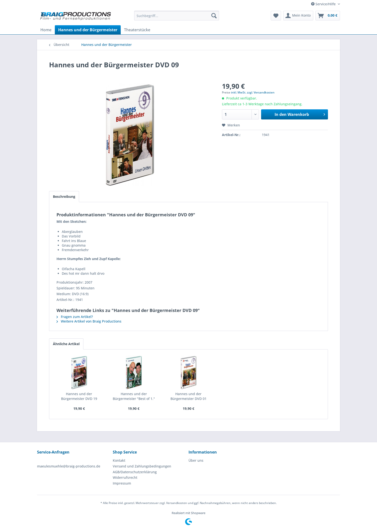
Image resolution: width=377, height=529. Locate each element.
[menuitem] (176, 15)
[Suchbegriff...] (176, 15)
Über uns (195, 460)
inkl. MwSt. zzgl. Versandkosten (253, 92)
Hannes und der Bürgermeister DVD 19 (79, 396)
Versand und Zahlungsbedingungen (142, 466)
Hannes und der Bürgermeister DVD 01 (188, 396)
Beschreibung (64, 196)
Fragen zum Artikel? (75, 316)
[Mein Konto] (298, 15)
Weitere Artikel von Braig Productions (89, 321)
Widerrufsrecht (125, 477)
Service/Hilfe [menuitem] (324, 4)
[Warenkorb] (327, 15)
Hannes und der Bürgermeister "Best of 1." (134, 396)
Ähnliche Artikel (66, 344)
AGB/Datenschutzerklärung (135, 472)
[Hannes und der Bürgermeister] (88, 29)
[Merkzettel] (276, 15)
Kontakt (119, 460)
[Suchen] (214, 15)
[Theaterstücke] (137, 29)
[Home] (46, 29)
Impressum (122, 483)
